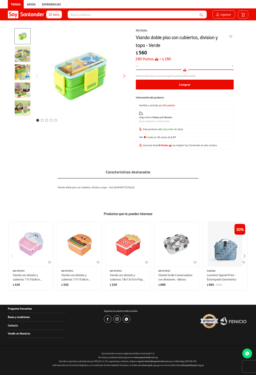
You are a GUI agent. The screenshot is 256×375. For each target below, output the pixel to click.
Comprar (184, 84)
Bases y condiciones (19, 317)
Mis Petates (141, 30)
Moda (31, 4)
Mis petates (169, 105)
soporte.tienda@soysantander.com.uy (154, 361)
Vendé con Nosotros (19, 333)
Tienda (16, 4)
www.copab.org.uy (150, 365)
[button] (201, 14)
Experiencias (51, 4)
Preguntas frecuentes (20, 308)
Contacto (13, 325)
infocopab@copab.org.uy (192, 365)
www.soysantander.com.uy (146, 357)
